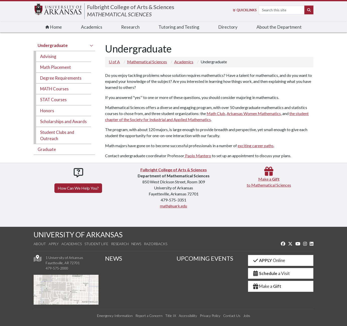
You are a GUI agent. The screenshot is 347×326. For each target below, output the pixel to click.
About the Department (279, 27)
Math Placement (55, 67)
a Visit (271, 273)
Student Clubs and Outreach (57, 135)
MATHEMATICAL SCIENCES (119, 14)
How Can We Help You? (78, 188)
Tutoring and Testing (178, 27)
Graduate (47, 149)
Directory (227, 27)
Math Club (216, 113)
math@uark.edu (173, 205)
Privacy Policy (210, 315)
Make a (266, 286)
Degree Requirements (60, 78)
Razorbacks (155, 244)
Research (130, 27)
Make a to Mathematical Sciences (269, 179)
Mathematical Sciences (147, 61)
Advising (48, 56)
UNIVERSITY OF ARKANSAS (78, 234)
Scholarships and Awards (63, 121)
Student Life (96, 244)
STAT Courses (53, 99)
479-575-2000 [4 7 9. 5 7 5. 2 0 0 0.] (57, 268)
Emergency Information (115, 315)
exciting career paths (256, 145)
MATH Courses (54, 88)
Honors (47, 110)
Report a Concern (148, 315)
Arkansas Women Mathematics (254, 113)
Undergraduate (53, 45)
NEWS (113, 258)
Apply (54, 244)
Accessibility (188, 315)
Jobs (246, 315)
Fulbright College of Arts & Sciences (130, 7)
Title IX (170, 315)
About (40, 244)
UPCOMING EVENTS (205, 258)
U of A (114, 61)
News (136, 244)
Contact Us (231, 315)
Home (53, 27)
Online (268, 260)
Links (245, 10)
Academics (91, 27)
